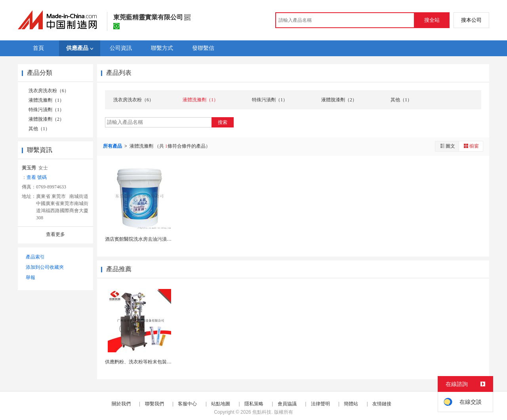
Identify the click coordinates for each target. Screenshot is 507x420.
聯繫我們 (154, 404)
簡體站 (351, 404)
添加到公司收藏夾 (45, 267)
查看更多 (55, 234)
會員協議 (287, 404)
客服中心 (187, 404)
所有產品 (113, 146)
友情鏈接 (381, 404)
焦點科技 (261, 412)
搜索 (222, 122)
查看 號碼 (37, 177)
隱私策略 (253, 404)
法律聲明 (320, 404)
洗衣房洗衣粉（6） (49, 90)
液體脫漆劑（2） (46, 119)
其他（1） (39, 128)
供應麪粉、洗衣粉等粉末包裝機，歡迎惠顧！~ (154, 362)
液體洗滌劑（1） (46, 100)
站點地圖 (220, 404)
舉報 (30, 277)
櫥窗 (471, 146)
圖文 (447, 146)
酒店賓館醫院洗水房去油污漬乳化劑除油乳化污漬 (157, 239)
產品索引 (35, 257)
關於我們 (121, 404)
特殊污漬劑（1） (46, 109)
